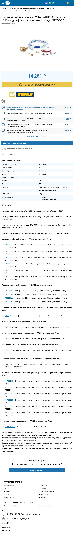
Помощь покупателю (46, 492)
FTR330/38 (8, 276)
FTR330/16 (8, 251)
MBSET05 (8, 350)
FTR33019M (9, 291)
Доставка (7, 492)
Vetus (40, 168)
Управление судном (46, 506)
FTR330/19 (8, 257)
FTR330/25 (8, 264)
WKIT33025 (9, 400)
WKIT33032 (9, 406)
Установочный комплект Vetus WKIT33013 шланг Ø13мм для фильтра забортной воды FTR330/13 (31, 108)
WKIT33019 (9, 394)
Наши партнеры (45, 494)
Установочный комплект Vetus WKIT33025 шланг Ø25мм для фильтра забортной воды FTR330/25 (29, 125)
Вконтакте (7, 527)
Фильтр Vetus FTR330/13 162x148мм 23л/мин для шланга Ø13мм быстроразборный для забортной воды (27, 131)
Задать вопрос (37, 470)
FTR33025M (9, 294)
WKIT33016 (9, 387)
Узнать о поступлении (37, 84)
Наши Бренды (44, 497)
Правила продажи (10, 486)
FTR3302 (8, 339)
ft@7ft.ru (9, 523)
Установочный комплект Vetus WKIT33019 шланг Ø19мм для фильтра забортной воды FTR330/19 (29, 120)
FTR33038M (9, 302)
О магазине (43, 486)
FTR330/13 (8, 245)
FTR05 (7, 316)
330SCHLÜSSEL (10, 427)
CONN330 (8, 364)
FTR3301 (8, 327)
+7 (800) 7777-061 (15, 514)
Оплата (6, 489)
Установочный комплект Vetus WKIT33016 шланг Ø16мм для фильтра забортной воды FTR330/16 (29, 114)
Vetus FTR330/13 (8, 219)
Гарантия (42, 489)
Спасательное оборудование (14, 506)
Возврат (6, 494)
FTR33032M (9, 298)
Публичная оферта (10, 497)
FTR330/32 (8, 270)
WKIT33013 (9, 381)
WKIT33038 (9, 413)
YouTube (7, 530)
